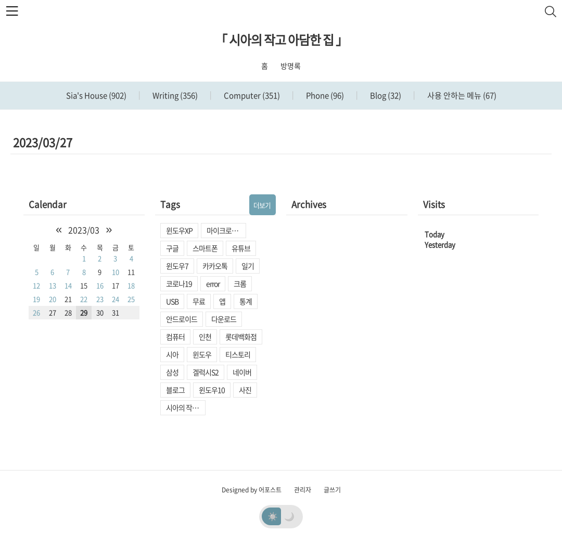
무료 (199, 301)
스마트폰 (205, 248)
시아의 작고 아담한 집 (186, 407)
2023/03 (83, 230)
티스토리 (237, 354)
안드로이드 (181, 319)
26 (36, 312)
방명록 (290, 65)
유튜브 (241, 248)
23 (100, 299)
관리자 (302, 489)
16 (100, 285)
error (213, 283)
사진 (245, 390)
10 (115, 272)
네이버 (242, 372)
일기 (247, 266)
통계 (245, 301)
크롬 (240, 283)
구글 (172, 248)
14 (68, 285)
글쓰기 (332, 489)
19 (36, 299)
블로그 (175, 390)
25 (131, 299)
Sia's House (96, 95)
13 (52, 285)
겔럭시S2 (206, 372)
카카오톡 (214, 266)
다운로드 (223, 319)
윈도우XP (179, 230)
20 (52, 299)
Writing (174, 95)
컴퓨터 (175, 336)
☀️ (272, 516)
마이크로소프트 (226, 230)
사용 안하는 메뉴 (461, 95)
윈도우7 (177, 266)
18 (131, 285)
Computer (251, 95)
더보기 (262, 205)
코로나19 (179, 283)
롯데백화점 (241, 336)
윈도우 (202, 354)
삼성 (172, 372)
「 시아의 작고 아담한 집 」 (281, 39)
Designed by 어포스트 (252, 489)
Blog (384, 95)
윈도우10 (212, 390)
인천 (205, 336)
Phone (324, 95)
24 (115, 299)
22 (83, 299)
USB (172, 301)
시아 (172, 354)
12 (36, 285)
